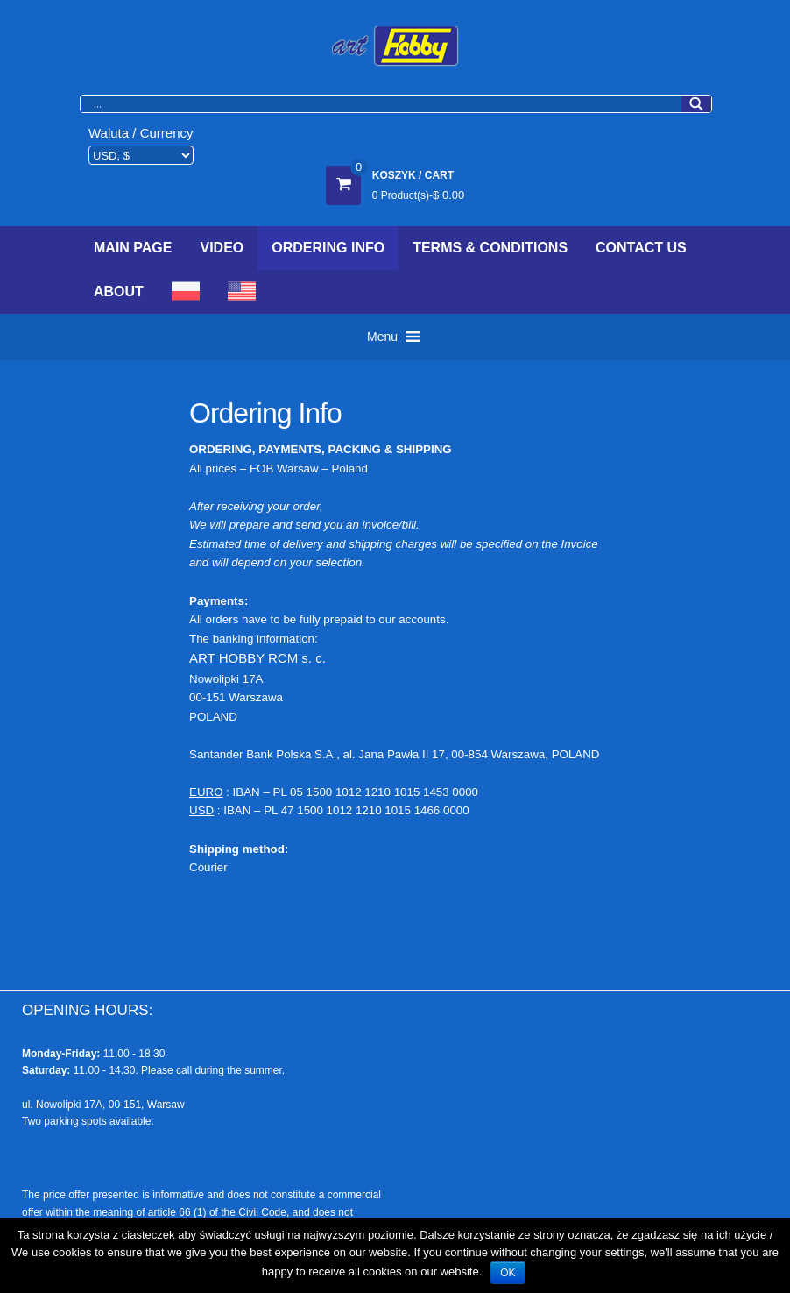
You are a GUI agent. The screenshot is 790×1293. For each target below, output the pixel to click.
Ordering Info (328, 247)
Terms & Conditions (490, 247)
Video (221, 247)
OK (507, 1273)
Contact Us (641, 247)
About (119, 291)
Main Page (133, 247)
